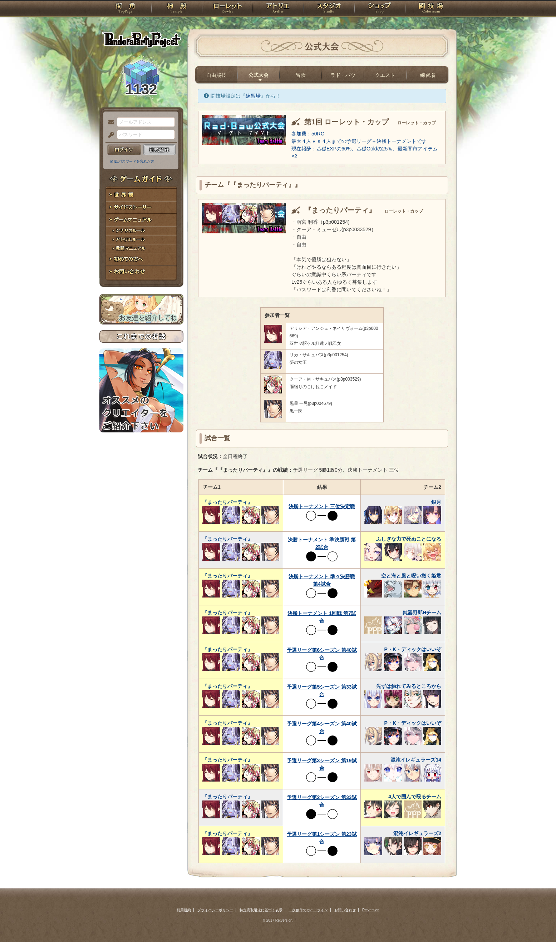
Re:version (370, 910)
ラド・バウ (342, 75)
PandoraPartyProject (141, 39)
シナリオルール (141, 230)
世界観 (141, 195)
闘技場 (431, 9)
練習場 (427, 75)
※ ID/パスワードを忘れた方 (132, 161)
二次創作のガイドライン (308, 910)
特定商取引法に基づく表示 (261, 910)
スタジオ (329, 9)
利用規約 (184, 910)
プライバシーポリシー (215, 910)
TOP (125, 9)
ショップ (379, 9)
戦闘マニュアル (141, 248)
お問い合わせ (141, 272)
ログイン (124, 149)
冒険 (301, 75)
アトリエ (278, 9)
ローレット (227, 9)
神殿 (176, 9)
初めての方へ (141, 259)
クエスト (385, 75)
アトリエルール (141, 239)
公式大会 (259, 75)
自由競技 (216, 75)
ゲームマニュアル (141, 220)
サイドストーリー (141, 207)
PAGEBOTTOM (538, 922)
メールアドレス (109, 122)
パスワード (109, 135)
